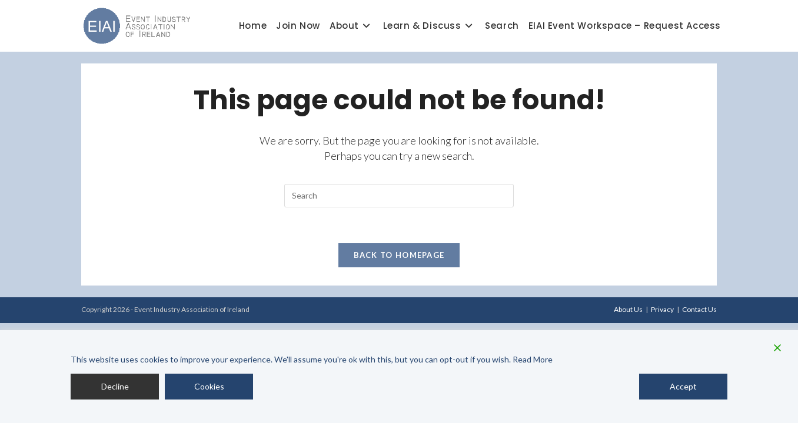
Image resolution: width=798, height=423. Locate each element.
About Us (628, 309)
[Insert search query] (399, 195)
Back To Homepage (399, 255)
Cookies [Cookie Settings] (209, 386)
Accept (683, 386)
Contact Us (699, 309)
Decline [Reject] (115, 386)
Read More (533, 359)
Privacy (662, 309)
